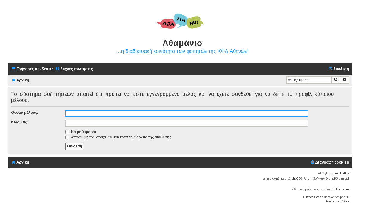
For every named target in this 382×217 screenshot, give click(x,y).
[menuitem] (74, 69)
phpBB (295, 178)
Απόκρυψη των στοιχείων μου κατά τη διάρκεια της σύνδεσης (118, 137)
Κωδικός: (19, 122)
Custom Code (312, 197)
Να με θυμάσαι (80, 132)
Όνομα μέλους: (24, 112)
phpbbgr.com (340, 189)
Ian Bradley (341, 173)
